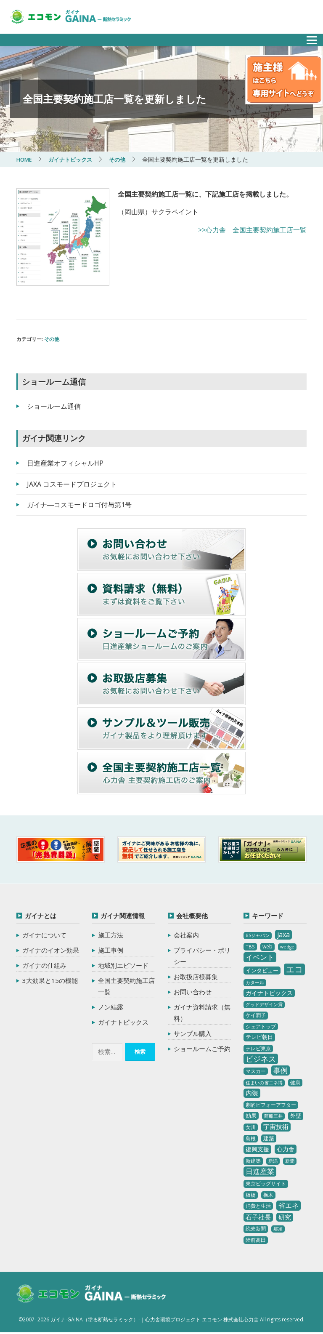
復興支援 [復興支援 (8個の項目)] (257, 1149)
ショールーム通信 (54, 406)
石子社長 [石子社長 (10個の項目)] (258, 1217)
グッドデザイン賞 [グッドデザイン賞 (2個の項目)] (264, 1004)
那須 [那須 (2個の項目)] (278, 1229)
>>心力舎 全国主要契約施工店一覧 (252, 229)
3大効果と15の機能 (50, 980)
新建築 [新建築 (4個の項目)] (253, 1160)
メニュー (307, 38)
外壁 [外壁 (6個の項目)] (295, 1115)
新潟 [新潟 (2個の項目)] (273, 1161)
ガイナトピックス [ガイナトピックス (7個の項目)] (269, 993)
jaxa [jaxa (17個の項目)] (283, 934)
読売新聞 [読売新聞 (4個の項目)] (256, 1228)
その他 (51, 339)
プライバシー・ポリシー (202, 956)
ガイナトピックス (123, 1022)
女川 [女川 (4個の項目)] (251, 1126)
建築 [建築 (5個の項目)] (268, 1138)
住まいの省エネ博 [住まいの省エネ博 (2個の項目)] (264, 1083)
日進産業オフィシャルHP (65, 462)
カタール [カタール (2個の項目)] (255, 982)
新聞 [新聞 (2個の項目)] (289, 1161)
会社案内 (186, 935)
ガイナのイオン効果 (50, 950)
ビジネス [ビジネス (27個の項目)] (261, 1058)
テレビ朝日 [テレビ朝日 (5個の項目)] (259, 1037)
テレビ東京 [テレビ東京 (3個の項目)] (258, 1048)
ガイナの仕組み (44, 965)
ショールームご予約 (202, 1048)
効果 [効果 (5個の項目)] (251, 1115)
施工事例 (110, 950)
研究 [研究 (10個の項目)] (284, 1217)
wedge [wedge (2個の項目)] (287, 947)
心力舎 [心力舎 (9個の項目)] (285, 1149)
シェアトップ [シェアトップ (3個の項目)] (261, 1026)
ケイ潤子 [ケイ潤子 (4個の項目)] (256, 1015)
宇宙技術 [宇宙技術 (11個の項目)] (276, 1126)
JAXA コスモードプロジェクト (72, 483)
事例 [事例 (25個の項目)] (280, 1070)
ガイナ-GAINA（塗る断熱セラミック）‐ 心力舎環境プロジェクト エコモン (99, 1294)
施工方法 (110, 935)
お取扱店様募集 (196, 976)
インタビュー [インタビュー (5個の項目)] (262, 970)
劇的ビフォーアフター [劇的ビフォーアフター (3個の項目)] (271, 1105)
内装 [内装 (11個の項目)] (252, 1093)
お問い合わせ (193, 992)
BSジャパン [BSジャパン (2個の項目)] (258, 935)
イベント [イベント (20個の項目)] (260, 957)
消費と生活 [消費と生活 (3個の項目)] (258, 1206)
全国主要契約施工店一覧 (126, 986)
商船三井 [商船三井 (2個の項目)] (273, 1116)
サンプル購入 (193, 1033)
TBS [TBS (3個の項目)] (250, 946)
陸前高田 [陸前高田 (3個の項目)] (256, 1240)
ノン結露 (110, 1007)
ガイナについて (44, 935)
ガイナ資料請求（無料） (202, 1012)
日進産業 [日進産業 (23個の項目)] (260, 1171)
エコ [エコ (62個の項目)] (294, 969)
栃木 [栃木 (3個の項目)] (268, 1195)
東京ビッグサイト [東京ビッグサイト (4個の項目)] (266, 1183)
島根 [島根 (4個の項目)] (251, 1138)
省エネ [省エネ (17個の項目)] (288, 1205)
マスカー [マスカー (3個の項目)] (256, 1071)
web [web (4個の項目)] (267, 946)
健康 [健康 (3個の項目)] (295, 1082)
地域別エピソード (123, 965)
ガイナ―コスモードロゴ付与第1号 (79, 504)
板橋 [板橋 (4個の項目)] (251, 1194)
